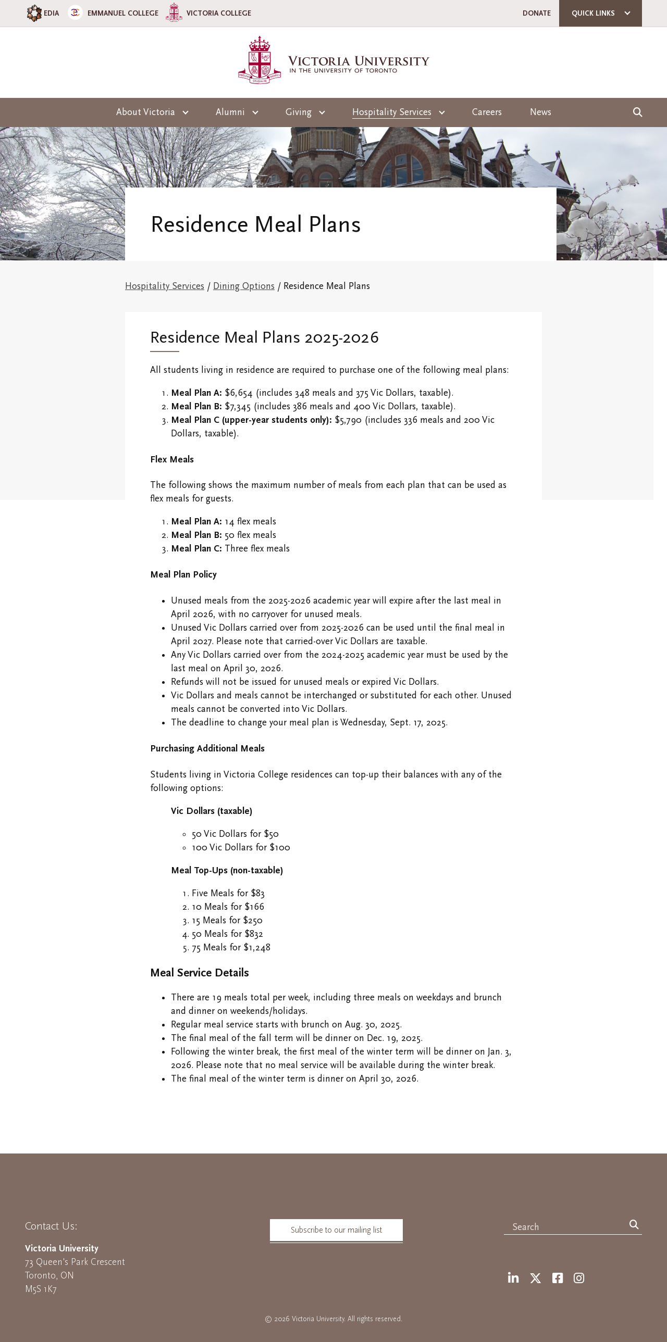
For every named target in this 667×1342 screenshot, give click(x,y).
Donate (537, 13)
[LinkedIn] (513, 1279)
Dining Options (244, 286)
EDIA (42, 13)
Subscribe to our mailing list (336, 1230)
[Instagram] (579, 1279)
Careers (487, 112)
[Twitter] (535, 1279)
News (540, 112)
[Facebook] (557, 1279)
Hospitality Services (164, 286)
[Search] (634, 1225)
